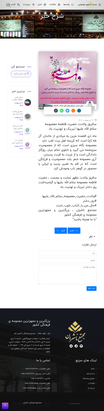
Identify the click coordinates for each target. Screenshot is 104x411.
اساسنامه (90, 373)
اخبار (42, 4)
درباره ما (28, 4)
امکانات (54, 4)
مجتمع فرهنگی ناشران (32, 402)
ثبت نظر (91, 288)
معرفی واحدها (89, 378)
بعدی (74, 230)
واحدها (68, 4)
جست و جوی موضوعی (89, 4)
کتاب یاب (13, 4)
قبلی (60, 230)
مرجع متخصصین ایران (74, 403)
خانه (92, 23)
